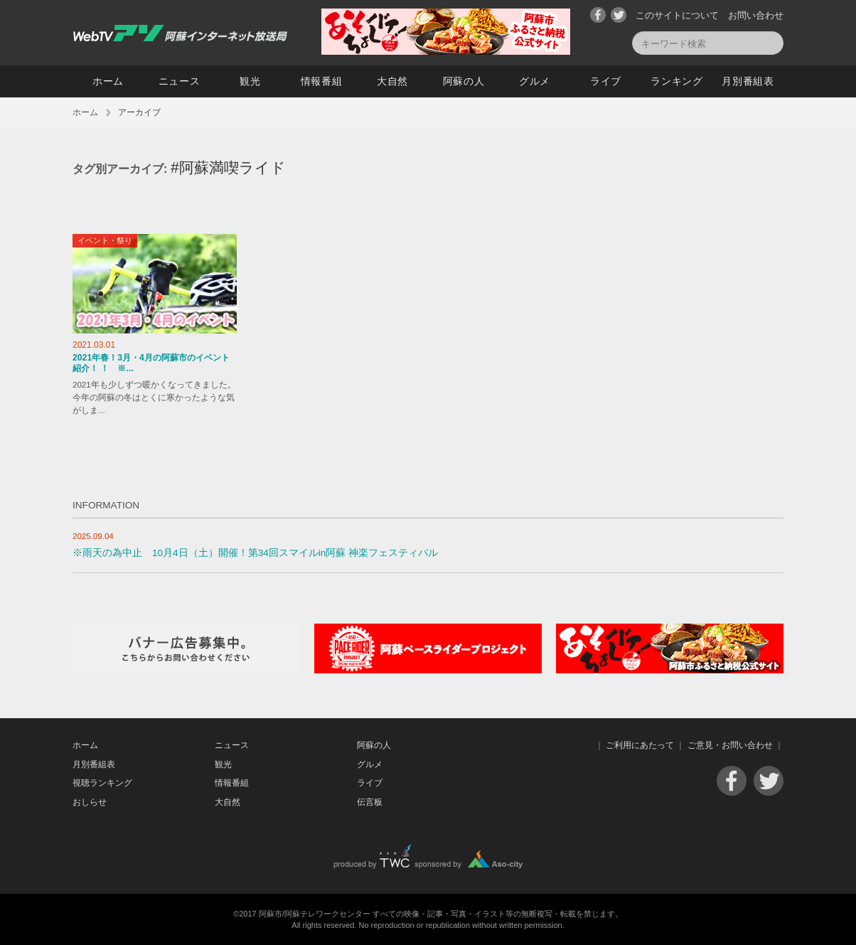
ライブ (605, 81)
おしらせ (90, 802)
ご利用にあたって (640, 745)
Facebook (598, 15)
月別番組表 (748, 81)
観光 (250, 81)
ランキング (677, 81)
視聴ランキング (102, 783)
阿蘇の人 (464, 81)
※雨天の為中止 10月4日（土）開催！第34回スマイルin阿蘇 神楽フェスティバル (255, 553)
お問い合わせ (755, 15)
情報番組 (322, 81)
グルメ (534, 81)
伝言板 (369, 802)
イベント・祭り (104, 240)
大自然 (392, 81)
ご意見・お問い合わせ (730, 745)
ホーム (108, 81)
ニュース (179, 81)
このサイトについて (677, 15)
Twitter (618, 15)
